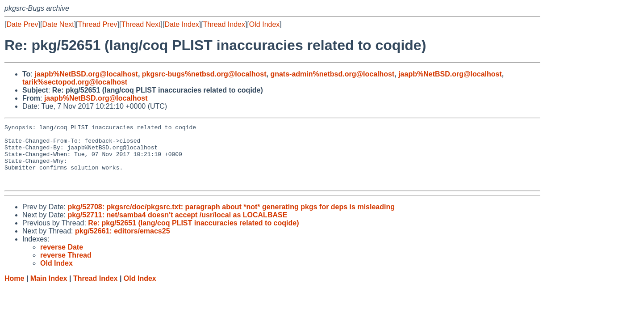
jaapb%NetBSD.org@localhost (86, 74)
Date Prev (22, 24)
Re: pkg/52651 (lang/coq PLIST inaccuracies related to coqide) (193, 235)
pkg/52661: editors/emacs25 (122, 243)
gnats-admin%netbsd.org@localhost (332, 74)
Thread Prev (97, 24)
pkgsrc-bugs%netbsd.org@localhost (204, 74)
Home (14, 290)
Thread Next (140, 24)
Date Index (181, 24)
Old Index (264, 24)
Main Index (48, 290)
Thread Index (224, 24)
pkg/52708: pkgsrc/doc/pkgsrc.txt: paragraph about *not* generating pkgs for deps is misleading (231, 219)
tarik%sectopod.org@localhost (74, 82)
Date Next (58, 24)
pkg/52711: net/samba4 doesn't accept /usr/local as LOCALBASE (177, 227)
